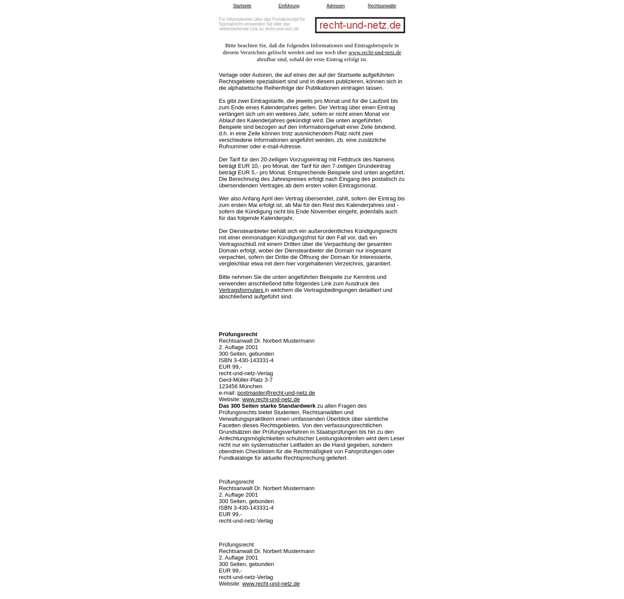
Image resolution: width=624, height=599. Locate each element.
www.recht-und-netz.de (374, 52)
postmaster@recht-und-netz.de (276, 393)
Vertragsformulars (242, 290)
